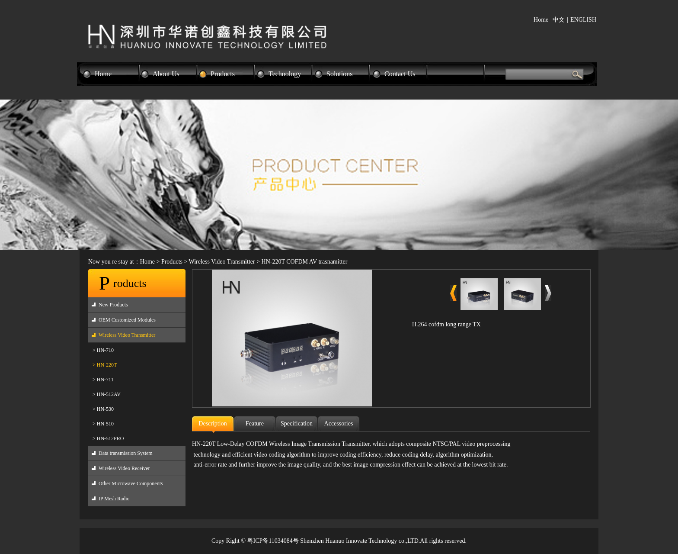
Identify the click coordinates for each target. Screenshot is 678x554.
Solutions (339, 73)
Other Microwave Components (131, 483)
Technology (285, 73)
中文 (559, 19)
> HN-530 (103, 409)
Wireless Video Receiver (124, 468)
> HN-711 (103, 380)
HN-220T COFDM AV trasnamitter (305, 261)
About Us (166, 73)
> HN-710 (103, 350)
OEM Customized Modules (127, 320)
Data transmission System (126, 453)
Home (541, 19)
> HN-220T (105, 365)
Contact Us (400, 73)
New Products (113, 305)
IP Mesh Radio (114, 499)
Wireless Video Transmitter (222, 261)
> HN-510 (103, 424)
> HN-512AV (107, 394)
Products (223, 73)
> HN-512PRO (108, 438)
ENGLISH (583, 19)
